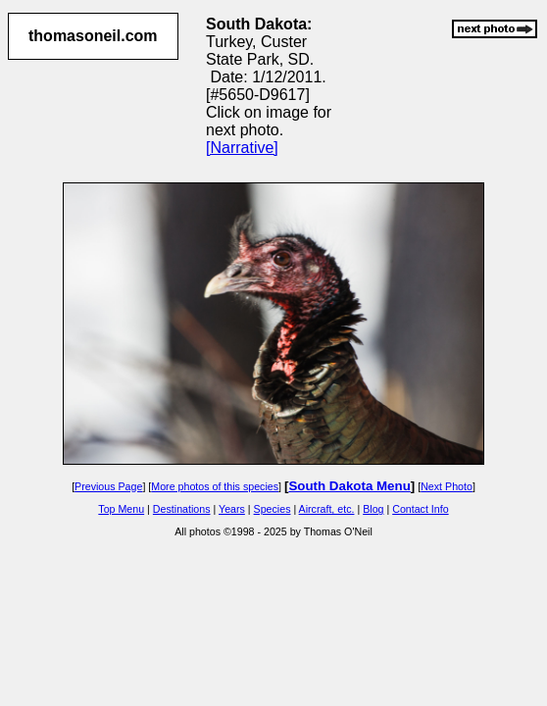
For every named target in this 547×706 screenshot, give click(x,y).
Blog (373, 509)
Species (272, 509)
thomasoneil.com (93, 35)
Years (232, 509)
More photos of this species (214, 486)
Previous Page (108, 486)
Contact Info (420, 509)
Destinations (182, 509)
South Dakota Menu (349, 486)
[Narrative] (242, 147)
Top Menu (121, 509)
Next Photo (446, 486)
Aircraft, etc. (327, 509)
